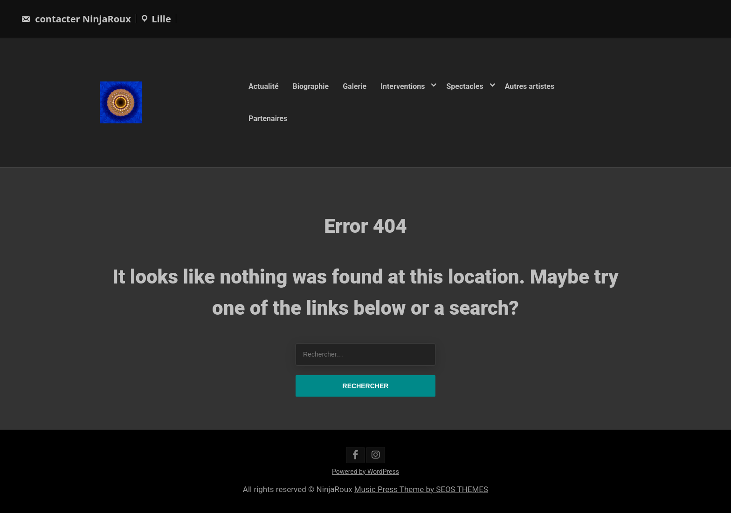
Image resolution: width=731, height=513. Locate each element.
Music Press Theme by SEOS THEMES (421, 489)
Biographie (311, 86)
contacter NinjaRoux (76, 19)
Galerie (354, 86)
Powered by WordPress (365, 471)
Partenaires (267, 118)
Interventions (402, 86)
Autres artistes (530, 86)
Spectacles (464, 86)
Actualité (263, 86)
